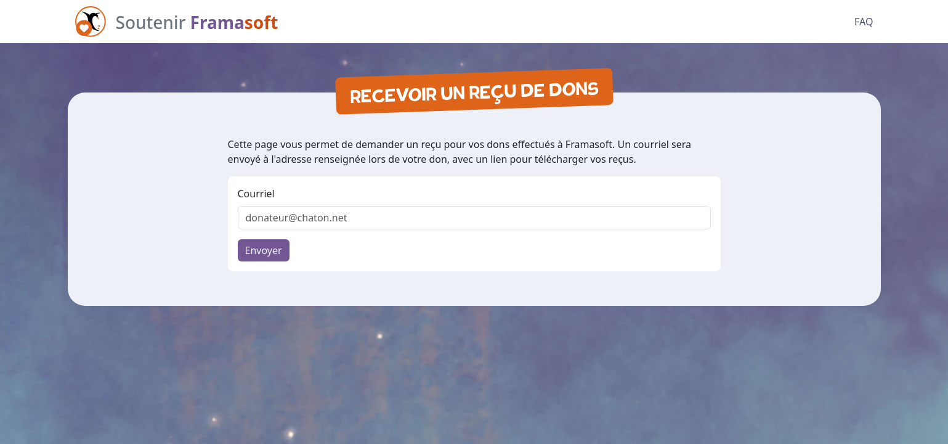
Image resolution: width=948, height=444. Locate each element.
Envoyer (263, 250)
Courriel (256, 193)
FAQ (863, 21)
